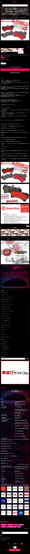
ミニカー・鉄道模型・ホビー (5, 320)
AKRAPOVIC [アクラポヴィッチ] (6, 304)
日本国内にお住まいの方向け (15, 72)
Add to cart (15, 69)
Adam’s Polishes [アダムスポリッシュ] (7, 299)
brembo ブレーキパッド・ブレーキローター (8, 311)
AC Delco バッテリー (4, 334)
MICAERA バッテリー (4, 327)
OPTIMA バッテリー (4, 329)
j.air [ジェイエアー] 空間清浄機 (5, 318)
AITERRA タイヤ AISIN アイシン (6, 336)
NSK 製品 (2, 332)
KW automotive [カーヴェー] (5, 306)
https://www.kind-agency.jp (23, 82)
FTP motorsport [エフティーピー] (6, 313)
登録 (27, 358)
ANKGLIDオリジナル (4, 292)
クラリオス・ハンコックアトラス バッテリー (8, 297)
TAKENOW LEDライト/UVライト (6, 325)
